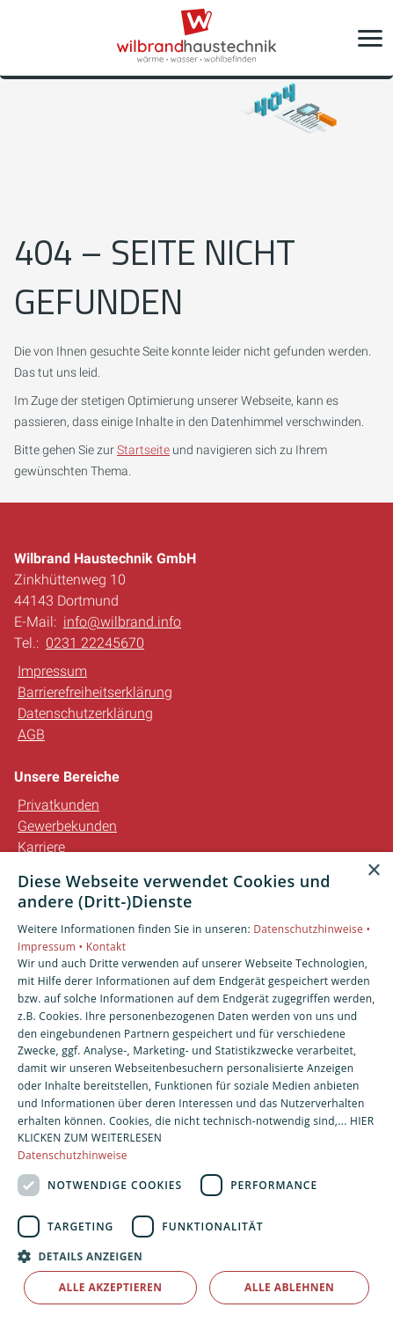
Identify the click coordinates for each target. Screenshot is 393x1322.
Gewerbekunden (67, 826)
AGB (31, 734)
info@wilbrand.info (122, 621)
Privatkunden (58, 805)
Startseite (143, 450)
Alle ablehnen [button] (289, 1287)
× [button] (373, 871)
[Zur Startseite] (197, 38)
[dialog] (196, 1087)
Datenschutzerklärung (85, 713)
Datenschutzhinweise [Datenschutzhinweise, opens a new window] (72, 1155)
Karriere (41, 847)
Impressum (52, 671)
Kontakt (106, 946)
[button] (370, 38)
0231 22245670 (95, 643)
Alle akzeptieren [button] (111, 1287)
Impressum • (52, 946)
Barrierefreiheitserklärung (95, 692)
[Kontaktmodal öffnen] (24, 38)
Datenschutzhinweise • (311, 929)
